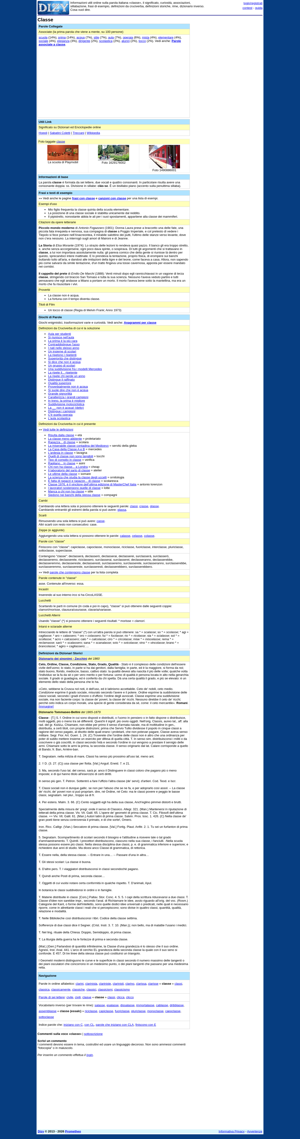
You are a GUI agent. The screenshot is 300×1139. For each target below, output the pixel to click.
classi (134, 506)
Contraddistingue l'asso (64, 344)
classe (60, 141)
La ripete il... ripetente (62, 372)
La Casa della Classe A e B (66, 449)
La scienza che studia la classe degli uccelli (77, 477)
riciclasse (91, 1011)
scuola (43, 37)
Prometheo (73, 1131)
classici (91, 989)
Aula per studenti (59, 334)
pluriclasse (138, 1011)
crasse (143, 506)
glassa (121, 509)
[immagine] (46, 706)
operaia (128, 37)
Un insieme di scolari (62, 351)
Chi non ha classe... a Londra (68, 467)
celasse (137, 535)
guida (258, 8)
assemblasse (47, 1011)
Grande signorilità (60, 393)
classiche (78, 989)
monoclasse (155, 1011)
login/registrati (253, 3)
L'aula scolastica (59, 418)
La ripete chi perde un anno (66, 376)
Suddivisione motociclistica (66, 404)
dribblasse (177, 1005)
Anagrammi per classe (140, 322)
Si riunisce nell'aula (61, 337)
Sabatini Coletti (60, 133)
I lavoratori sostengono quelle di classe (74, 488)
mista (145, 37)
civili (78, 997)
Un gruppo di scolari (61, 365)
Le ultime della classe (62, 474)
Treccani (78, 133)
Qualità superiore (59, 383)
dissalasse (127, 1005)
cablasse (162, 1005)
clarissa (141, 983)
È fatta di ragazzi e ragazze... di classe (74, 481)
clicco (130, 997)
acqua (80, 37)
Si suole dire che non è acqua (68, 390)
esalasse (113, 1005)
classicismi (105, 989)
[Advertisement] (227, 87)
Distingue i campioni (61, 411)
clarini (80, 983)
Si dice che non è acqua (64, 362)
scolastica (105, 41)
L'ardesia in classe (60, 452)
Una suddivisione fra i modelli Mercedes (75, 369)
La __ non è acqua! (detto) (66, 407)
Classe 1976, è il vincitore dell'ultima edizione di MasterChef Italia (92, 484)
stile (96, 37)
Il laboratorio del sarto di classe (69, 470)
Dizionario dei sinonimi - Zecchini (63, 658)
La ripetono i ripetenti (62, 355)
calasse (125, 535)
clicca (120, 997)
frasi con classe (83, 198)
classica (44, 989)
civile (70, 997)
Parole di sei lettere (52, 997)
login (89, 1055)
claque (86, 997)
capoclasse (172, 1011)
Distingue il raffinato (61, 379)
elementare (165, 37)
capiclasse (106, 1011)
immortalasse (145, 1005)
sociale (43, 41)
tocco (142, 41)
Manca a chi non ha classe (66, 491)
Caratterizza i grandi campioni (68, 397)
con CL (89, 1024)
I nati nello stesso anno (63, 348)
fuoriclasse (122, 1011)
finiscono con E (145, 1024)
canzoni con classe (112, 198)
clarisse (153, 983)
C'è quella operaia (60, 414)
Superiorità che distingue (65, 358)
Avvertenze (254, 1131)
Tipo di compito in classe (64, 460)
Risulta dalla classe (61, 435)
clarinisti (118, 983)
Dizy (41, 1131)
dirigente (84, 41)
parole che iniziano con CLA (115, 1024)
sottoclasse (46, 1017)
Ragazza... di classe (61, 442)
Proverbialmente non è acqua (68, 386)
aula (111, 37)
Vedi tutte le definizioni (58, 429)
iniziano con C (73, 1024)
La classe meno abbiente (65, 438)
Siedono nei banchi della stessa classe (74, 495)
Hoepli (43, 133)
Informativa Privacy (232, 1131)
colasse (149, 535)
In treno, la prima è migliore (66, 400)
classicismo (122, 989)
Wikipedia (93, 133)
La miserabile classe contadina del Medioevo (78, 445)
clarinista (91, 983)
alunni (125, 41)
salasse (99, 1005)
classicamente (60, 989)
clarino (129, 983)
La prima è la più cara (62, 341)
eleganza (63, 41)
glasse (154, 506)
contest (247, 8)
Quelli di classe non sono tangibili (70, 456)
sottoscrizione (93, 1034)
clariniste (105, 983)
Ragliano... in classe (61, 463)
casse (101, 521)
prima (62, 37)
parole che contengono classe (70, 572)
